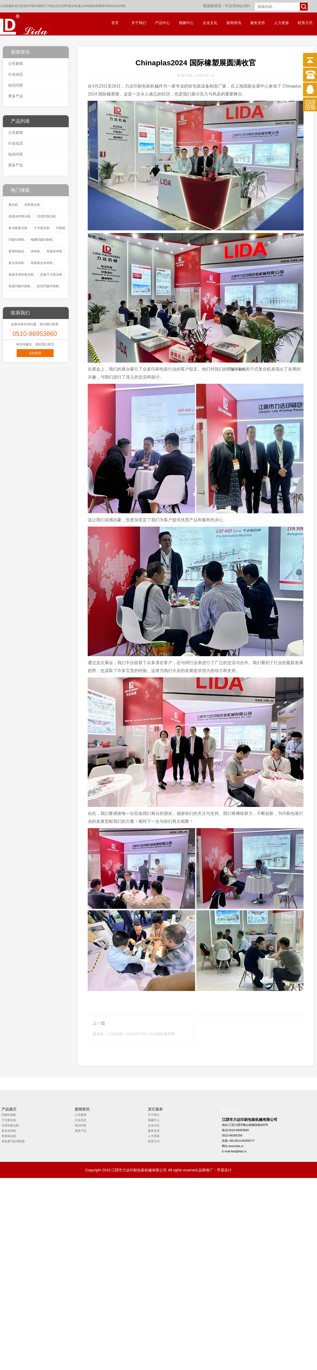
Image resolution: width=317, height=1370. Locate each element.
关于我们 (138, 23)
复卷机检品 (16, 251)
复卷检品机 (9, 1136)
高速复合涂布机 (42, 263)
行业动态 (15, 74)
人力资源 (281, 23)
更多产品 (15, 96)
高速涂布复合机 (19, 216)
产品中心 (162, 23)
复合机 (13, 205)
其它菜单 (155, 1109)
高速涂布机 (54, 251)
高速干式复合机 (51, 274)
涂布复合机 (32, 205)
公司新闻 (15, 63)
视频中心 (186, 23)
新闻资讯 (233, 23)
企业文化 (210, 23)
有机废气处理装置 (13, 1141)
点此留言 (35, 353)
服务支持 (257, 23)
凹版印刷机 (36, 5)
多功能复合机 (17, 228)
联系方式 (305, 23)
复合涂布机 (85, 5)
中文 (228, 6)
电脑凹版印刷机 (42, 239)
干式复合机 (51, 5)
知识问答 (15, 85)
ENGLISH (242, 6)
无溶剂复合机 (68, 5)
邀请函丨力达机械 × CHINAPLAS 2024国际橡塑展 (133, 1034)
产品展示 (9, 1109)
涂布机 (35, 251)
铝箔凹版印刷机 (48, 286)
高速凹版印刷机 (19, 286)
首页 (115, 23)
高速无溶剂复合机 (21, 274)
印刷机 (61, 228)
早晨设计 (224, 1170)
